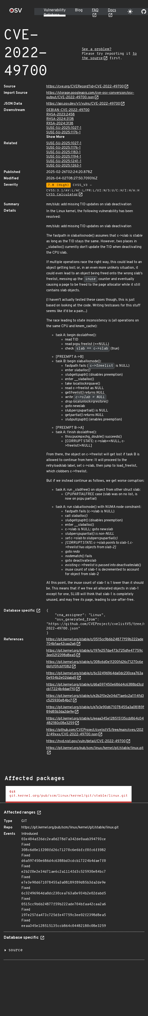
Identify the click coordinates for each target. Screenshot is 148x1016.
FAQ (95, 10)
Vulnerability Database (55, 12)
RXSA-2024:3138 (59, 123)
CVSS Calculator (62, 195)
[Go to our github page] (143, 11)
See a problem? (96, 49)
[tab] (69, 794)
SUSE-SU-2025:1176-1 (63, 132)
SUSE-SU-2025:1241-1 (63, 161)
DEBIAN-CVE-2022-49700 (68, 110)
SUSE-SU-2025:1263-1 (63, 166)
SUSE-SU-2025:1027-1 (63, 128)
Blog (78, 10)
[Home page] (15, 12)
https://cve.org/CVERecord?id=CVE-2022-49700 (85, 86)
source (15, 950)
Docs (112, 10)
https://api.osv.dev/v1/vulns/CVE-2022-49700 (83, 104)
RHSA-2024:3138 (60, 119)
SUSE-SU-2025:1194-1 (63, 157)
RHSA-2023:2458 (60, 114)
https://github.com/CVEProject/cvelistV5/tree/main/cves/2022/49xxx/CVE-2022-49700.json (94, 732)
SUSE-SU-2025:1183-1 (63, 152)
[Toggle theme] (130, 11)
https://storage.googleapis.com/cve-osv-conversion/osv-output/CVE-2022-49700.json (90, 95)
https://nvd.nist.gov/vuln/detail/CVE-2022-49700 (86, 741)
